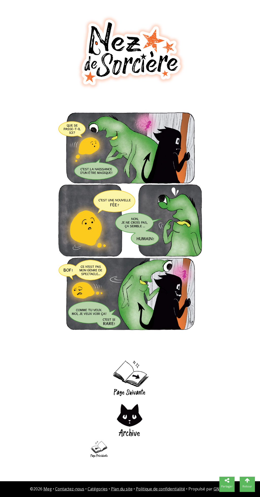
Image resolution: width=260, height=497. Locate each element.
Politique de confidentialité (160, 489)
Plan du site (122, 489)
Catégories (98, 489)
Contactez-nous (69, 489)
